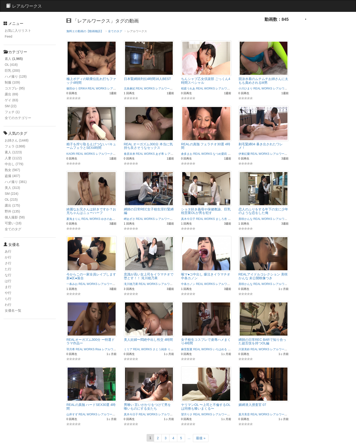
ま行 (8, 287)
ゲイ (11, 100)
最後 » (200, 438)
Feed (8, 36)
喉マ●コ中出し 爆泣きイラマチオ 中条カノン (205, 276)
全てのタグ (13, 229)
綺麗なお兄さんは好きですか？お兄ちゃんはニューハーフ (91, 211)
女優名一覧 (13, 310)
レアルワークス (117, 88)
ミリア (128, 349)
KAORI (70, 153)
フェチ (12, 112)
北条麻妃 (129, 88)
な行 (8, 275)
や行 (8, 293)
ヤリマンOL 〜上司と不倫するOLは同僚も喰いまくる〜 (205, 406)
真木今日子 (188, 219)
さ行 (8, 263)
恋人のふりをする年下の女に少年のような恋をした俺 (263, 211)
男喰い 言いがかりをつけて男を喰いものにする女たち (147, 406)
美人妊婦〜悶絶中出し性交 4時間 (148, 340)
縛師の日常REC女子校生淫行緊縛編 (149, 211)
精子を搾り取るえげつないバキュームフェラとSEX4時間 (91, 146)
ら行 (8, 299)
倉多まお (186, 153)
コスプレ (15, 88)
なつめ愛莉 (220, 153)
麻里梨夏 (186, 349)
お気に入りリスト (18, 30)
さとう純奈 (160, 349)
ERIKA (82, 88)
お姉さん (16, 140)
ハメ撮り (16, 76)
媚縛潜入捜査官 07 (252, 405)
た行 (8, 269)
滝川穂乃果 (131, 284)
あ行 (8, 251)
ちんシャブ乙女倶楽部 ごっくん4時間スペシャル (205, 80)
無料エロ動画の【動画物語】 (84, 31)
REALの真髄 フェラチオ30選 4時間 (205, 146)
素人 (8, 59)
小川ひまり (246, 88)
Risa (98, 349)
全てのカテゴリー (18, 118)
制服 (12, 82)
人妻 (13, 158)
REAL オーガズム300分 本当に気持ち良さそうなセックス (148, 146)
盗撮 (12, 176)
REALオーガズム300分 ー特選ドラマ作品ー (90, 341)
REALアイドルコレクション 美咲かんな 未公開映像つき (263, 276)
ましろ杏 (221, 219)
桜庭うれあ (188, 88)
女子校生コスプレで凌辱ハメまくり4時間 (206, 341)
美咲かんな (246, 219)
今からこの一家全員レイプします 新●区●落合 (91, 276)
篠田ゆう (72, 88)
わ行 (8, 304)
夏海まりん (73, 219)
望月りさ (186, 414)
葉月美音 (244, 414)
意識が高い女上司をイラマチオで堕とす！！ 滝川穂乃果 (149, 276)
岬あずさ (129, 219)
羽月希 (70, 349)
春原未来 (129, 153)
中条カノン (188, 284)
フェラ (15, 146)
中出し (14, 164)
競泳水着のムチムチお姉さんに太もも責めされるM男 (263, 80)
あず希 (160, 153)
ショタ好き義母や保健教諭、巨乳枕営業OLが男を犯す (206, 211)
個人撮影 (15, 217)
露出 (11, 94)
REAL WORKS (97, 88)
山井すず (72, 414)
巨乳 (12, 70)
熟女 (12, 170)
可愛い (13, 223)
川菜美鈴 (244, 349)
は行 (8, 281)
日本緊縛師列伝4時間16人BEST (147, 79)
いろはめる (220, 349)
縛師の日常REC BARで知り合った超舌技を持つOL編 (262, 341)
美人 (12, 188)
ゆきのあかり (109, 219)
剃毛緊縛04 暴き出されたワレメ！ (261, 146)
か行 (8, 257)
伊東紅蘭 (244, 153)
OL (11, 65)
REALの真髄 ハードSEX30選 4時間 (91, 406)
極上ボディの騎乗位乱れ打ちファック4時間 (91, 80)
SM (11, 106)
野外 (12, 211)
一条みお (72, 284)
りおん (172, 349)
